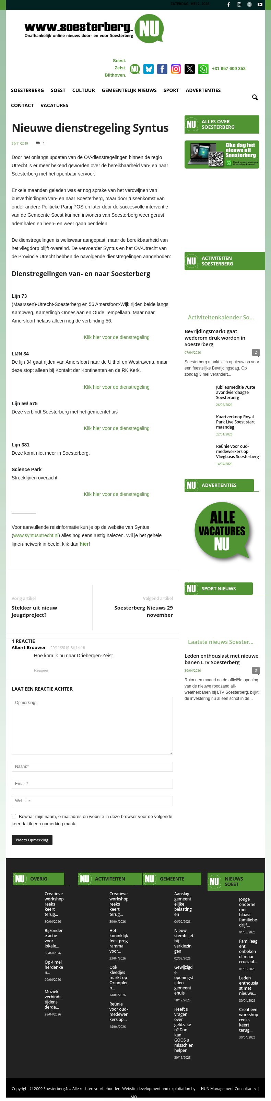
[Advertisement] (222, 207)
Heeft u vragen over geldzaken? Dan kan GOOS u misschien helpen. (183, 1029)
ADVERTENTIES (203, 90)
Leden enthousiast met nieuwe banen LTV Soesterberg (221, 659)
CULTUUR (83, 90)
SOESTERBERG (27, 90)
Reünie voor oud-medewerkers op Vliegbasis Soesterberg (237, 451)
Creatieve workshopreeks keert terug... (54, 904)
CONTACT (22, 105)
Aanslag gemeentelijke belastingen (183, 904)
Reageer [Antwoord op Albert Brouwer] (41, 670)
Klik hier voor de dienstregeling (117, 337)
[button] (254, 97)
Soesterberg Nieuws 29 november (144, 611)
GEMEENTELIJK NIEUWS (129, 90)
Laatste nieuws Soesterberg (224, 642)
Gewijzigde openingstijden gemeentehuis (183, 980)
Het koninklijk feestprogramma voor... (118, 941)
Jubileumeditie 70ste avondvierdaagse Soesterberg (235, 392)
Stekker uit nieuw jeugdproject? (34, 611)
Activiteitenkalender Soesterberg (224, 317)
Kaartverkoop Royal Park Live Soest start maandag (235, 422)
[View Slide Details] (222, 532)
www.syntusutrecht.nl (36, 535)
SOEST (58, 90)
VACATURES (54, 105)
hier (84, 544)
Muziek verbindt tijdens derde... (53, 999)
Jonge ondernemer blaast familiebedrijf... (248, 912)
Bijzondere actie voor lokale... (54, 938)
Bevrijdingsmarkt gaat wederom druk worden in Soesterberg (215, 338)
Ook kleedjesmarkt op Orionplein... (118, 977)
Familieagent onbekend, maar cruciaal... (248, 951)
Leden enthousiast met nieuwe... (248, 985)
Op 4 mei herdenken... (54, 967)
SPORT (171, 90)
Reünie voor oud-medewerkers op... (118, 1011)
